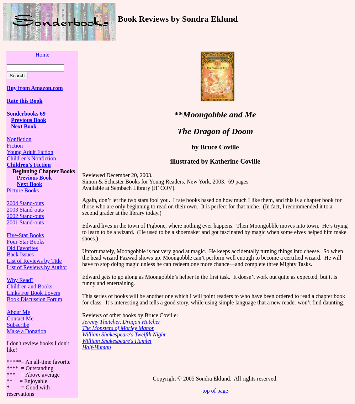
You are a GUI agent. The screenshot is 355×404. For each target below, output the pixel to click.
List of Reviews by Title (34, 261)
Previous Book (28, 120)
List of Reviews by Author (37, 267)
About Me (18, 312)
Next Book (24, 126)
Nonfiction (19, 139)
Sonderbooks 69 (26, 114)
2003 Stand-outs (25, 210)
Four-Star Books (25, 242)
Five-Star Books (25, 235)
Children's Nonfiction (31, 158)
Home (42, 55)
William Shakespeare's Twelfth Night (123, 334)
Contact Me (20, 318)
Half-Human (96, 347)
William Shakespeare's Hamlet (117, 341)
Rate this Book (24, 101)
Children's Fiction (29, 165)
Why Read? (20, 280)
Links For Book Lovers (33, 293)
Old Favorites (22, 248)
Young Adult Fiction (30, 152)
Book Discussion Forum (34, 299)
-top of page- (215, 391)
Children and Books (29, 286)
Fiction (15, 146)
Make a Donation (26, 331)
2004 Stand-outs (25, 203)
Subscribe (18, 325)
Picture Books (23, 190)
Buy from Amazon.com (35, 88)
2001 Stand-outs (25, 222)
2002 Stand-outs (25, 216)
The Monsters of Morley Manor (118, 328)
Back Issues (20, 254)
